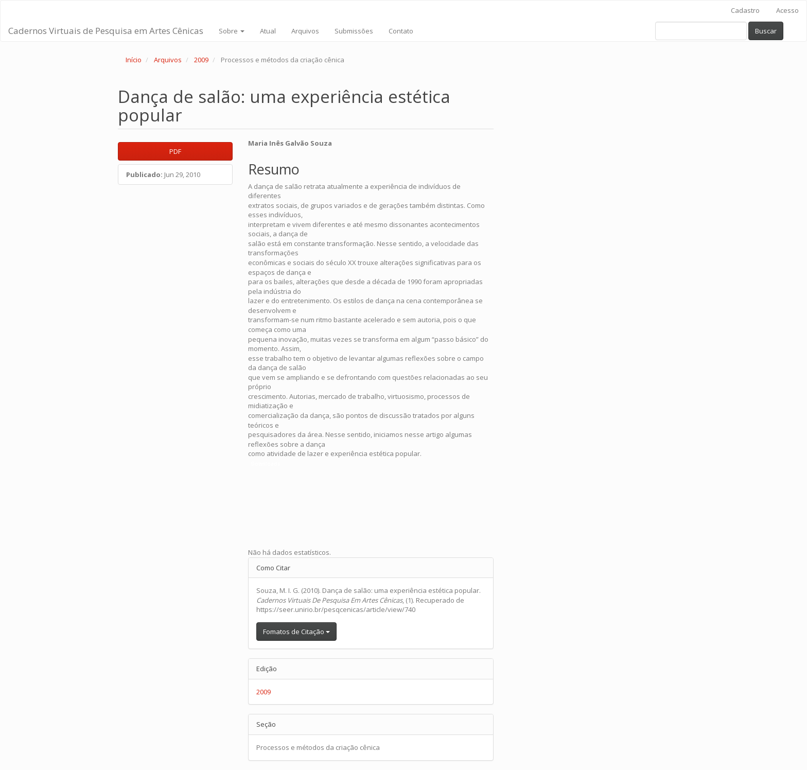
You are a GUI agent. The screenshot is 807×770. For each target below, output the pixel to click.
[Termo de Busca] (701, 31)
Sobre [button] (231, 31)
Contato (401, 31)
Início (134, 59)
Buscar (766, 31)
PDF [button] (175, 151)
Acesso (787, 10)
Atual (268, 31)
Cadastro (745, 10)
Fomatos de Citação (296, 631)
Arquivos (305, 31)
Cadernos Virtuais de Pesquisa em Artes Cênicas (105, 31)
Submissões (354, 31)
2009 (201, 59)
